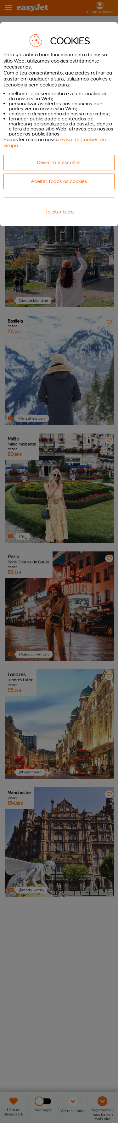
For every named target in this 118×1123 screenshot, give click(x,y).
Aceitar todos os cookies (59, 181)
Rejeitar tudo (59, 212)
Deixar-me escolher (59, 162)
